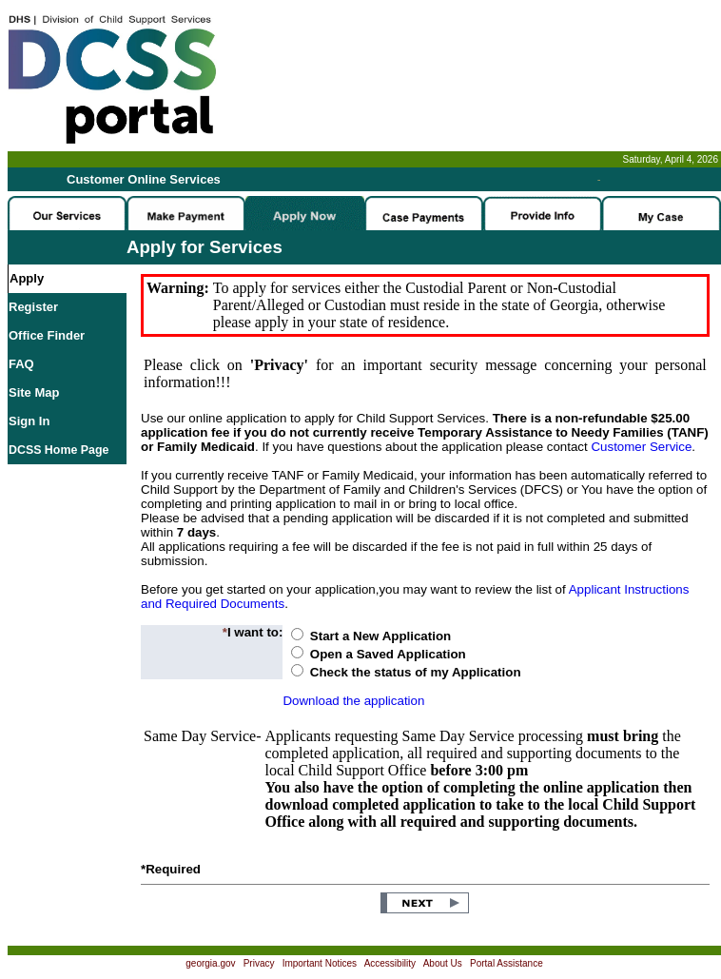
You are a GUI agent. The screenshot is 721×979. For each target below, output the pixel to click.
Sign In (29, 421)
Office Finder (47, 335)
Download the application (353, 701)
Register (33, 307)
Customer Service (641, 447)
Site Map (34, 392)
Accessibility (390, 963)
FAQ (21, 364)
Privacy (259, 963)
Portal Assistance (506, 963)
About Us (442, 963)
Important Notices (320, 963)
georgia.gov (210, 963)
